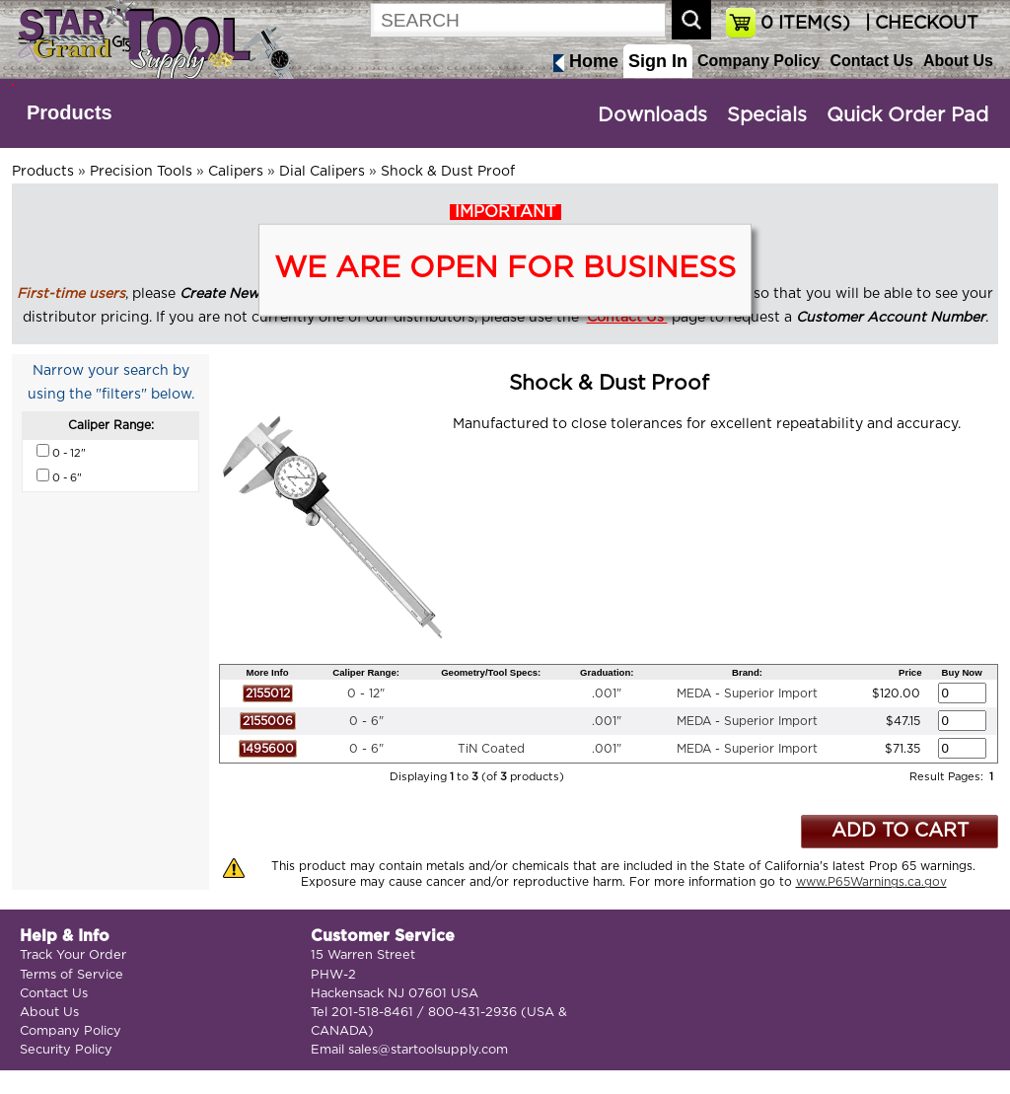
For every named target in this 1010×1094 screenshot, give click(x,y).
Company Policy (758, 60)
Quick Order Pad (907, 115)
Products (69, 112)
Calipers (235, 172)
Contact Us (871, 60)
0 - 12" (366, 693)
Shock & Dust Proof (448, 172)
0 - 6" (366, 721)
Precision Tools (141, 172)
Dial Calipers (322, 172)
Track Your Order (73, 955)
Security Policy (66, 1050)
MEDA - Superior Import (747, 693)
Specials (767, 115)
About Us (958, 60)
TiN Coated (491, 749)
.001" (606, 693)
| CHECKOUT (919, 24)
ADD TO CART (900, 831)
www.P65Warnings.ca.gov (871, 882)
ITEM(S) (805, 24)
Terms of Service (71, 975)
